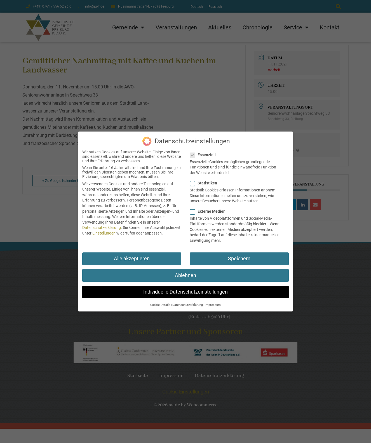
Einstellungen (104, 230)
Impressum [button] (213, 302)
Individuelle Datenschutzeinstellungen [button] (185, 289)
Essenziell (204, 151)
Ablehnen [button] (185, 272)
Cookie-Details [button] (160, 302)
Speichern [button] (239, 256)
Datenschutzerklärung (101, 224)
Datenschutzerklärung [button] (187, 302)
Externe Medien (209, 208)
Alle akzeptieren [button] (132, 256)
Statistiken (205, 180)
